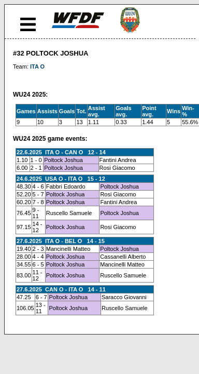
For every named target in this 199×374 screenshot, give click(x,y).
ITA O (37, 66)
